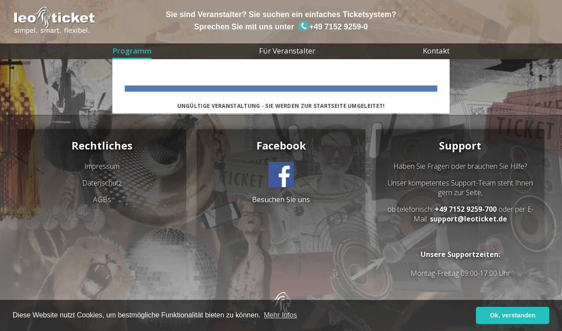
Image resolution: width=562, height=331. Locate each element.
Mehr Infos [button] (280, 315)
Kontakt (436, 51)
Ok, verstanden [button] (513, 315)
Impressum (101, 166)
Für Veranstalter (287, 51)
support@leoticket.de (468, 219)
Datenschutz (102, 183)
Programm (131, 51)
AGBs (102, 199)
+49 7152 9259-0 (333, 26)
